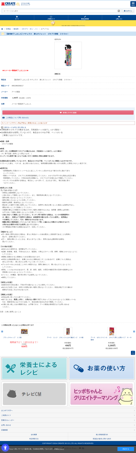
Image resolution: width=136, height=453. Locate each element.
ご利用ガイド (51, 19)
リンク (61, 449)
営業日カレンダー (7, 420)
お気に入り (119, 19)
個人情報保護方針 (102, 434)
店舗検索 (4, 430)
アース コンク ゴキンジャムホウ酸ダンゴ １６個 (65, 337)
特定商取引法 (33, 439)
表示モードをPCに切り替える (15, 127)
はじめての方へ (7, 410)
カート (17, 19)
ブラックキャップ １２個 (12, 337)
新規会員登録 (85, 19)
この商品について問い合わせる (17, 118)
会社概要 (34, 434)
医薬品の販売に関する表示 (102, 439)
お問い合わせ (6, 425)
